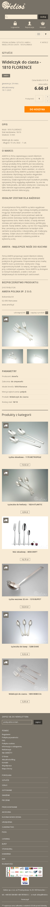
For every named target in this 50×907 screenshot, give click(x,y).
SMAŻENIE (6, 795)
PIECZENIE (6, 800)
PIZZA (4, 832)
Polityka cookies (8, 743)
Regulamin (6, 734)
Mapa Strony (7, 768)
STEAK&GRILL (7, 849)
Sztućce (20, 42)
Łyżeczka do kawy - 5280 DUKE (25, 646)
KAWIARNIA (6, 854)
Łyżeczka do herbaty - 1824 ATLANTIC (25, 504)
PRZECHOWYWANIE (9, 807)
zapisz (38, 722)
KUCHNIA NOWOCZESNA (11, 817)
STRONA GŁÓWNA (8, 42)
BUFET (4, 844)
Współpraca (7, 765)
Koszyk (43, 25)
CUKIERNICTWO (8, 827)
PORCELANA (6, 775)
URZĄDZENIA (7, 822)
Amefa (27, 42)
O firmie (5, 756)
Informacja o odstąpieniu (12, 746)
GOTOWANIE (7, 790)
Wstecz (44, 42)
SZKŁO (4, 785)
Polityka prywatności (10, 737)
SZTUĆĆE (5, 780)
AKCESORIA (6, 812)
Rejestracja (29, 25)
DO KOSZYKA (37, 109)
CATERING (6, 839)
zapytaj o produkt (39, 312)
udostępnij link (21, 312)
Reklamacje (6, 749)
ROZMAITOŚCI (7, 864)
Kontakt (5, 762)
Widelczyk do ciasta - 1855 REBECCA (25, 694)
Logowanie (15, 24)
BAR (3, 859)
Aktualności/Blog (8, 759)
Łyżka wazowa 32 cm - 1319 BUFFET (25, 599)
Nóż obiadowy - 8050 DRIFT (25, 552)
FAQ (3, 740)
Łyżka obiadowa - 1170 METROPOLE (25, 457)
